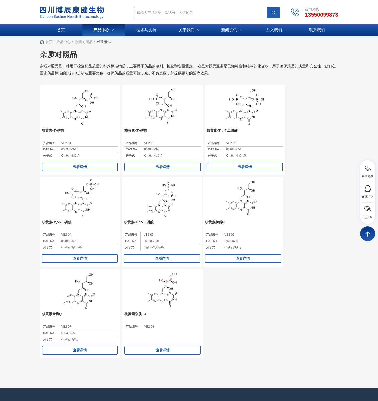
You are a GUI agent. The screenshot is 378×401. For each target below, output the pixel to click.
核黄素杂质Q (112, 232)
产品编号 (49, 148)
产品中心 (103, 30)
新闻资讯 (231, 30)
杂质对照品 (84, 42)
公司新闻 (217, 337)
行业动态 (217, 346)
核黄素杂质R (52, 232)
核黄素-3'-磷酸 (113, 135)
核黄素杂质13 (173, 232)
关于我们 (189, 30)
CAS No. (49, 154)
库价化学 (267, 392)
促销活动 (217, 354)
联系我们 (317, 30)
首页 (61, 30)
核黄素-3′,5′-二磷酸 (237, 135)
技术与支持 (146, 30)
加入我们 (274, 30)
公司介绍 (170, 337)
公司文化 (170, 346)
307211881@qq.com (74, 349)
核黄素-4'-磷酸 (53, 135)
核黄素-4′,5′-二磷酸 (298, 135)
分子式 (47, 161)
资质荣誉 (170, 354)
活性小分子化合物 (272, 346)
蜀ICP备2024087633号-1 (218, 392)
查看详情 (69, 172)
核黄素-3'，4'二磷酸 (177, 135)
